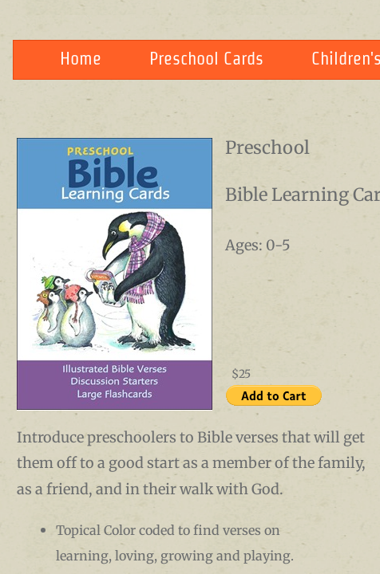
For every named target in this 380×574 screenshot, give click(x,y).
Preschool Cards (206, 58)
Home (80, 58)
